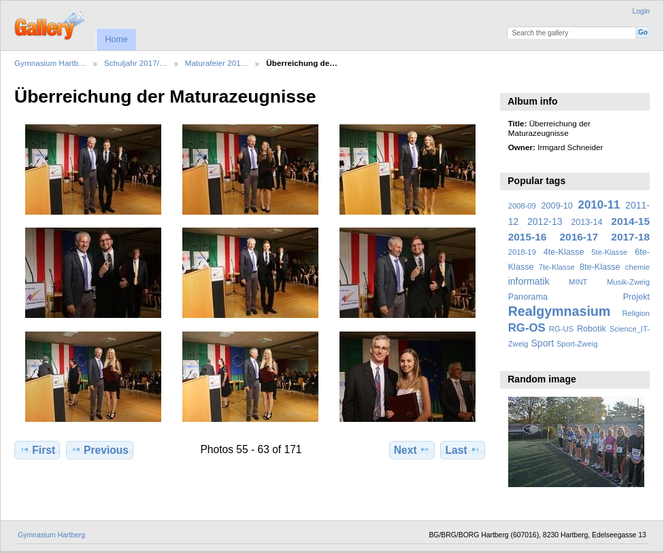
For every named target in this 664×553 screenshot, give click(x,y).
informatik (529, 281)
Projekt (636, 297)
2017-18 (630, 237)
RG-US (561, 329)
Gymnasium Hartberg (51, 535)
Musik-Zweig (628, 282)
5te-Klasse (609, 252)
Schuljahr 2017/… (135, 62)
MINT (578, 282)
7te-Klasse (557, 267)
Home (116, 39)
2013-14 (586, 222)
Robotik (591, 329)
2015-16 (527, 237)
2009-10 (557, 206)
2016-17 (579, 237)
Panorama (528, 297)
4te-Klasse (564, 252)
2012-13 (545, 221)
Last (463, 450)
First (37, 450)
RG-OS (527, 327)
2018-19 (522, 252)
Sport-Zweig (577, 344)
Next (412, 450)
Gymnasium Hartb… (50, 62)
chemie (637, 267)
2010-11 (599, 204)
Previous (100, 450)
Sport (542, 343)
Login (641, 11)
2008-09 (522, 206)
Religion (636, 313)
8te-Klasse (600, 267)
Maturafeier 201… (217, 62)
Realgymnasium (559, 311)
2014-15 (630, 221)
